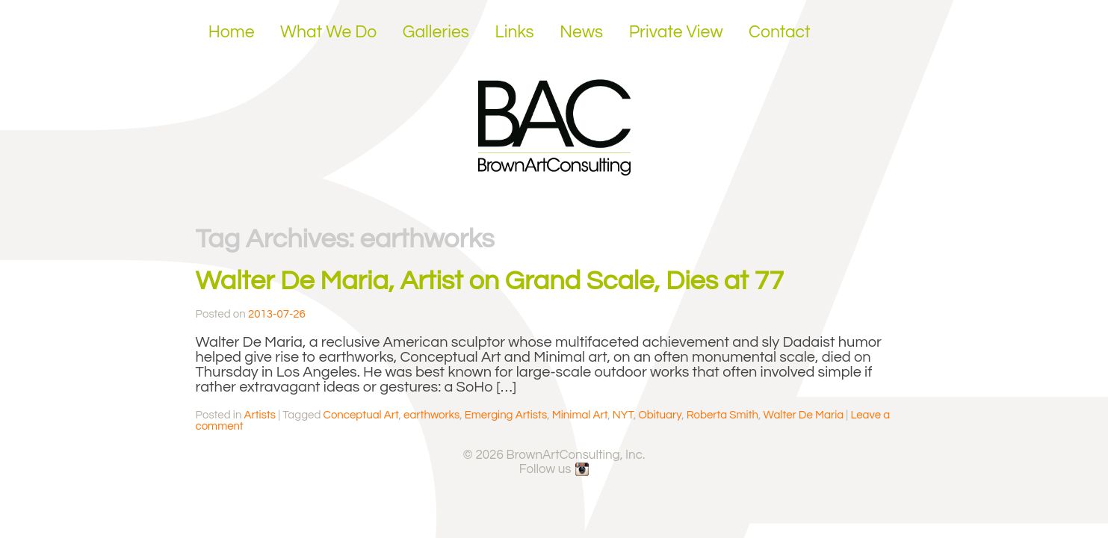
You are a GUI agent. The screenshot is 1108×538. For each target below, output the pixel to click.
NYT (623, 415)
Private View (676, 32)
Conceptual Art (361, 415)
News (581, 32)
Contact (780, 32)
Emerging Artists (506, 415)
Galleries (436, 32)
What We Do (328, 32)
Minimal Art (580, 415)
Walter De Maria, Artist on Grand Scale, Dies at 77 (490, 281)
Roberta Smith (722, 415)
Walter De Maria (804, 415)
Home (231, 32)
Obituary (659, 415)
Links (514, 32)
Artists (260, 415)
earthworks (431, 415)
